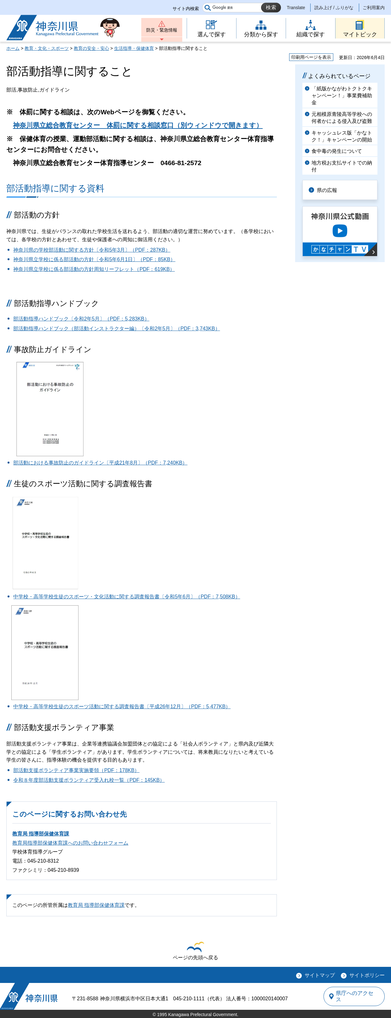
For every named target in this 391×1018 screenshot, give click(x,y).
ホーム (13, 48)
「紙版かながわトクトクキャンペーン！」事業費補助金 (342, 95)
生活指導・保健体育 (134, 48)
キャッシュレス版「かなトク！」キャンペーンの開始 (342, 136)
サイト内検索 (185, 8)
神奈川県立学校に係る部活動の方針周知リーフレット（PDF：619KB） (94, 269)
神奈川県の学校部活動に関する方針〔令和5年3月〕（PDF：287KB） (91, 250)
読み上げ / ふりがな (333, 7)
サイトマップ (320, 975)
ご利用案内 (374, 7)
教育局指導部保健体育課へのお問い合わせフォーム (70, 843)
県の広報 (328, 189)
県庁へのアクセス (355, 996)
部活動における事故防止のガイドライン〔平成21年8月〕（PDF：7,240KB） (100, 462)
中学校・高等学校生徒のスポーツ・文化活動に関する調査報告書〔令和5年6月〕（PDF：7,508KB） (126, 596)
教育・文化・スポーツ (47, 48)
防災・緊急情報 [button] (161, 30)
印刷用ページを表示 (311, 57)
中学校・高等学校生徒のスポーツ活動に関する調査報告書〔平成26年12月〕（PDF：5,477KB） (122, 706)
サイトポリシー (367, 975)
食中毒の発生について (337, 151)
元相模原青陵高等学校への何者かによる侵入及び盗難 (342, 117)
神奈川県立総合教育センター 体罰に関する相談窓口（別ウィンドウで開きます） (138, 125)
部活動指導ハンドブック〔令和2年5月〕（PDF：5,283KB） (81, 318)
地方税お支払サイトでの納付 (342, 166)
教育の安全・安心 (91, 48)
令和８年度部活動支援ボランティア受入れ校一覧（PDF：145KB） (89, 780)
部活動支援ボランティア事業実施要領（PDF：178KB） (76, 770)
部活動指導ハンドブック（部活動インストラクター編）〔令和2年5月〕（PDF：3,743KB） (116, 328)
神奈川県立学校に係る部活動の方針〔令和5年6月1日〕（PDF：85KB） (94, 259)
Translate (296, 7)
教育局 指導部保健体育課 (40, 833)
